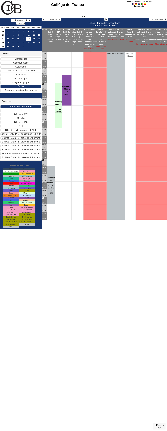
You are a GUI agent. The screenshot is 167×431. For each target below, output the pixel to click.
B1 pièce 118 (74, 32)
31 (23, 46)
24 (23, 43)
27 (39, 43)
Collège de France (67, 5)
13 (39, 35)
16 (18, 39)
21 (8, 43)
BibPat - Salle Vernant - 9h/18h (89, 32)
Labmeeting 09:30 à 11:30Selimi (66, 90)
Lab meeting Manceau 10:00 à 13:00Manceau (58, 105)
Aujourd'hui (21, 23)
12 (34, 35)
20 (39, 39)
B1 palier (66, 30)
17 (23, 39)
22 (13, 43)
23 (18, 43)
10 (3, 35)
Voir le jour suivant (158, 19)
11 (29, 35)
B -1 (79, 30)
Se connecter (139, 6)
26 (34, 43)
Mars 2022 (21, 20)
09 (3, 31)
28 (8, 46)
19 (34, 39)
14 (8, 39)
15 (13, 39)
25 (29, 43)
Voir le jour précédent (51, 19)
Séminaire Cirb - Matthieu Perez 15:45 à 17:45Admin (51, 185)
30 (18, 46)
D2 (51, 30)
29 (13, 46)
